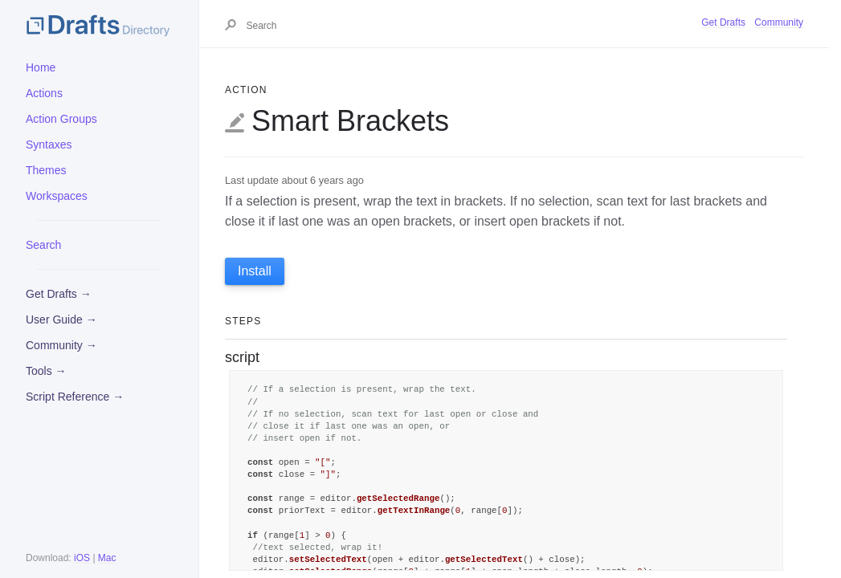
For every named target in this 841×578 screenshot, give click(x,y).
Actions (44, 93)
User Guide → (61, 319)
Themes (46, 170)
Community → (61, 345)
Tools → (46, 370)
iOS (82, 558)
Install (254, 271)
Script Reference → (75, 396)
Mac (107, 558)
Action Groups (61, 118)
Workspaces (57, 195)
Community (778, 22)
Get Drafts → (59, 293)
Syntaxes (49, 144)
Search (43, 244)
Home (40, 67)
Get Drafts (723, 22)
